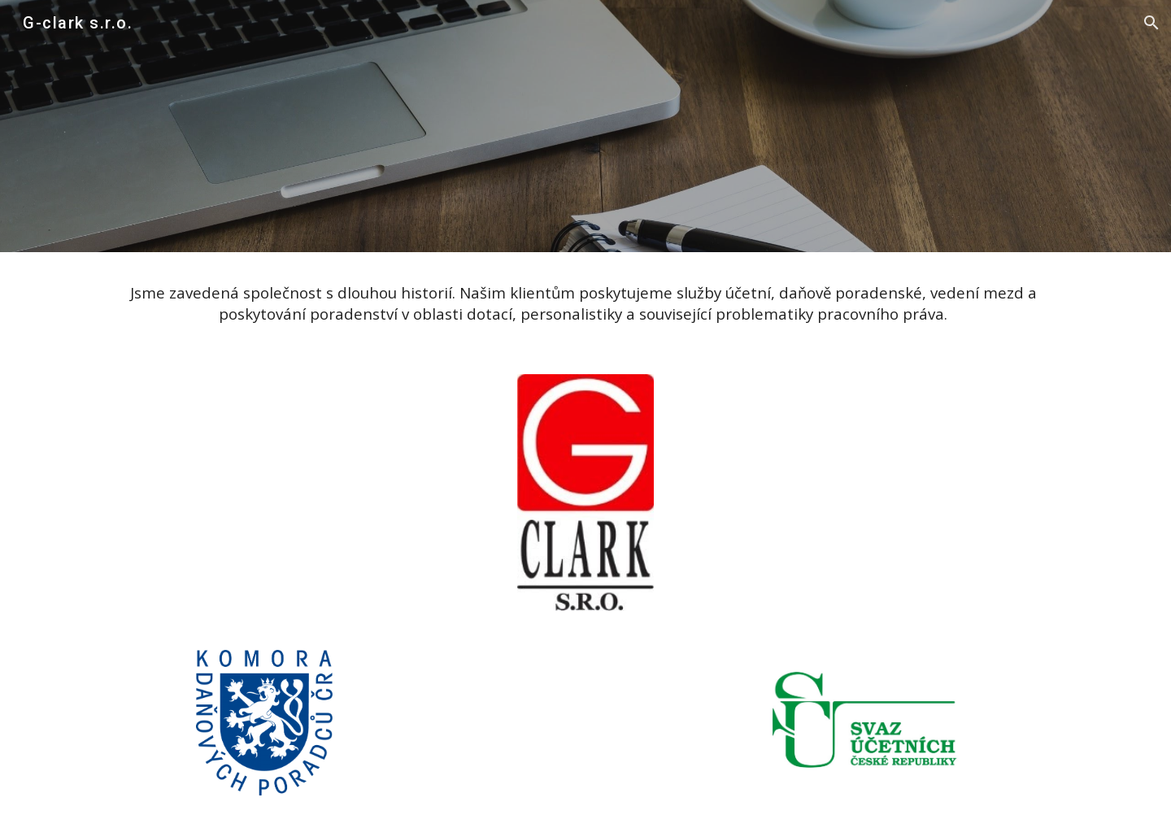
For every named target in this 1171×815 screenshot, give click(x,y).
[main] (585, 303)
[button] (1151, 22)
